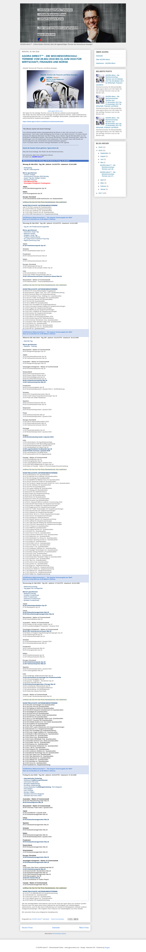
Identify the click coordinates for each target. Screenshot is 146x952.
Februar (103, 186)
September (104, 153)
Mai (101, 162)
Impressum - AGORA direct (105, 63)
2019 (101, 147)
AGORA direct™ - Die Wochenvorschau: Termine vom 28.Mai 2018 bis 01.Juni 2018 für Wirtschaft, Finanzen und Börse (52, 59)
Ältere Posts (84, 928)
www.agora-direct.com (55, 111)
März (102, 183)
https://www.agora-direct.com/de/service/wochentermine (43, 121)
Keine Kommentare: (58, 919)
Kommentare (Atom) (59, 933)
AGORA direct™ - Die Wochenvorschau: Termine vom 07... (107, 174)
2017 (101, 193)
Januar (103, 189)
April (102, 180)
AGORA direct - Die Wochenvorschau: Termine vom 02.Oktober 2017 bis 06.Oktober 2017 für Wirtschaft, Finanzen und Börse (110, 80)
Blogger (107, 947)
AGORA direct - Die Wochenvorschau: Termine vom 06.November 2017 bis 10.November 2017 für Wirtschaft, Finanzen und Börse (108, 122)
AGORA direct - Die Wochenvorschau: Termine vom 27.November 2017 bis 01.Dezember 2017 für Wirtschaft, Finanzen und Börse (108, 101)
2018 (101, 150)
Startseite (56, 928)
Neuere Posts (27, 928)
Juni (102, 159)
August (103, 156)
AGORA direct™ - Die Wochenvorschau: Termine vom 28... (107, 167)
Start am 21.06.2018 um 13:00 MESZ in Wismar (39, 219)
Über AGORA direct (103, 59)
